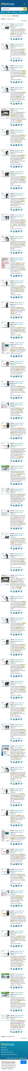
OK (23, 1062)
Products (4, 12)
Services (22, 12)
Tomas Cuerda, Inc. (19, 24)
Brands (10, 12)
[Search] (12, 9)
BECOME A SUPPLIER (7, 1052)
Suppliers (16, 12)
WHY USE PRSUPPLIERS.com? (9, 1054)
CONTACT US (4, 1050)
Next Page (24, 20)
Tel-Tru (15, 110)
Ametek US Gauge (18, 976)
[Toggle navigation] (25, 4)
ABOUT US (4, 1047)
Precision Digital (18, 748)
